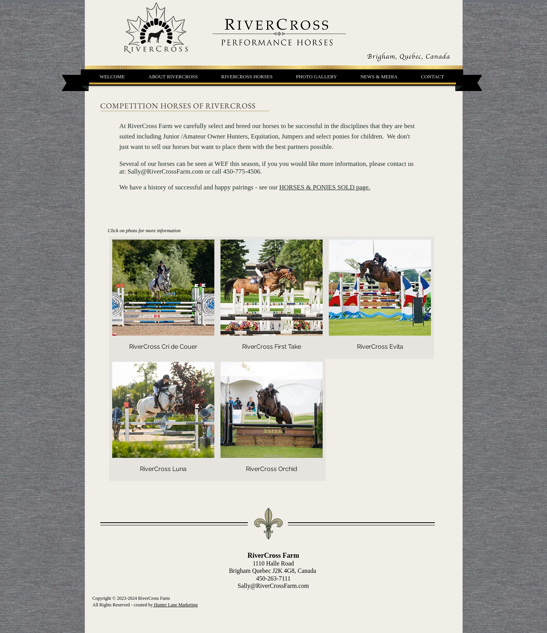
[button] (247, 76)
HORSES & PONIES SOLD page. (324, 187)
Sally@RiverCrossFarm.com (166, 171)
